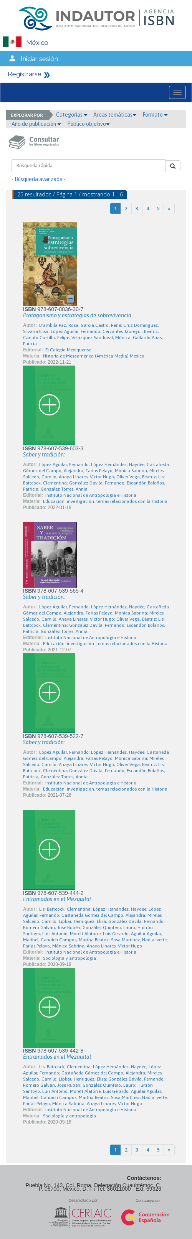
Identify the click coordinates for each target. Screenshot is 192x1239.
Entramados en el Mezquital (57, 899)
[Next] (169, 208)
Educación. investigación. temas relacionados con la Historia (105, 501)
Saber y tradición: (44, 454)
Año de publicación (36, 124)
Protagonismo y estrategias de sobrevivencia (77, 315)
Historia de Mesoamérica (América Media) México (93, 356)
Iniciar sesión (39, 59)
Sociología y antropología (69, 958)
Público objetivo (88, 124)
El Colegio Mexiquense (68, 350)
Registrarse (24, 74)
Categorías (72, 115)
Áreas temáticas (114, 115)
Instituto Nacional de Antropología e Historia (90, 495)
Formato (155, 115)
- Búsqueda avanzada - (39, 179)
